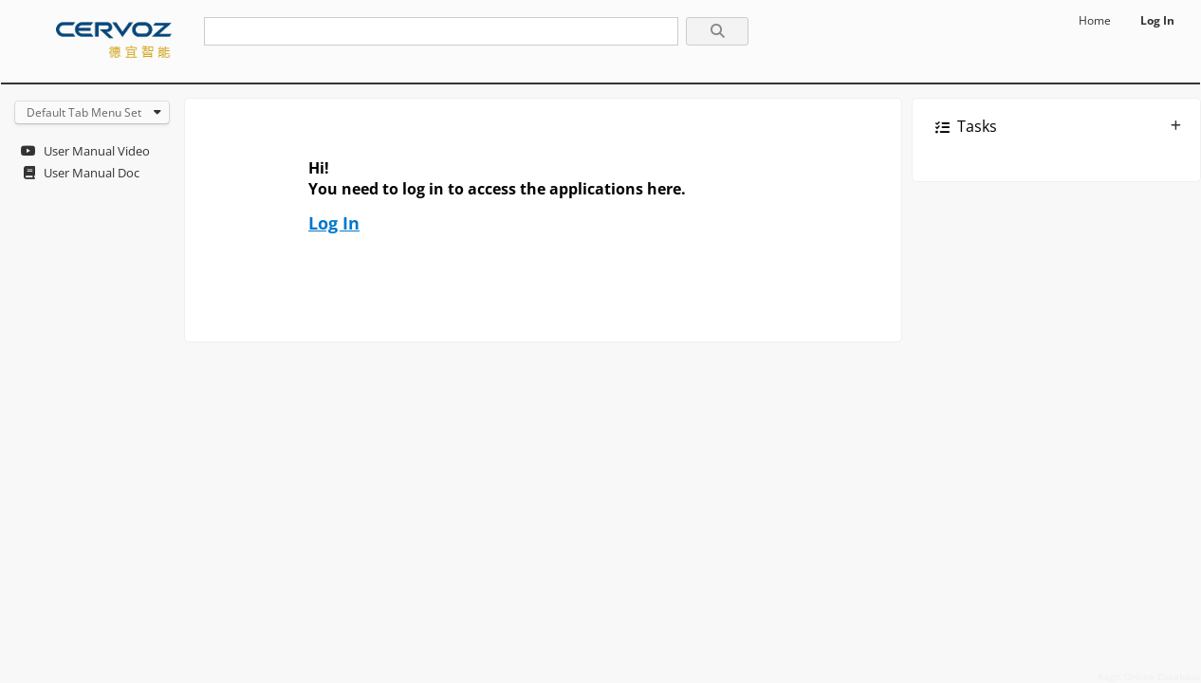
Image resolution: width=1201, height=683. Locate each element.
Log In (1157, 20)
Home (1095, 20)
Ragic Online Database (1149, 676)
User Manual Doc (91, 172)
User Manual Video (97, 150)
